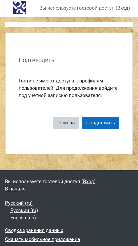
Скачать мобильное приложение (42, 239)
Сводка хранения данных (34, 230)
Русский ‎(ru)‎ (19, 203)
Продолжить (100, 123)
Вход (122, 8)
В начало (15, 189)
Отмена (66, 123)
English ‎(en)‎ (23, 218)
